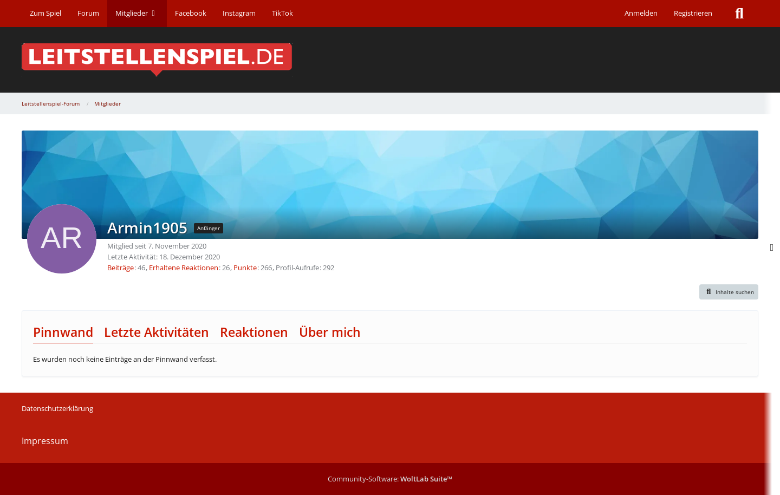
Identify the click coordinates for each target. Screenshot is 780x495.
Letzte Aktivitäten (156, 332)
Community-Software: (390, 479)
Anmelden (641, 13)
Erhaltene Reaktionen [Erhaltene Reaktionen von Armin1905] (183, 267)
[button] (729, 291)
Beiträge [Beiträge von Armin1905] (120, 267)
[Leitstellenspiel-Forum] (390, 60)
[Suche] (739, 13)
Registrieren (693, 13)
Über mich (330, 332)
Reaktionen (254, 332)
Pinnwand (63, 332)
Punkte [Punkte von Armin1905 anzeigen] (245, 267)
